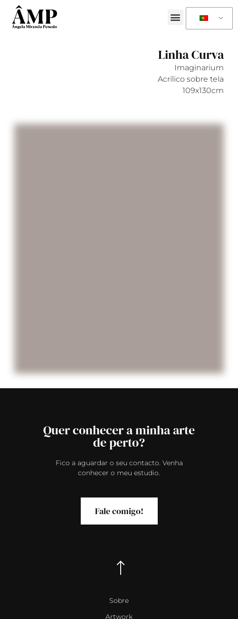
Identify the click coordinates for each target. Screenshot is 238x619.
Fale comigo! (119, 511)
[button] (175, 17)
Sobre (119, 600)
